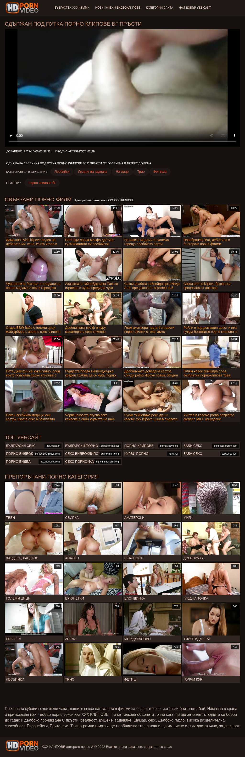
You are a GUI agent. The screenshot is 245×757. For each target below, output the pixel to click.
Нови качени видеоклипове (117, 7)
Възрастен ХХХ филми (72, 7)
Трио (141, 171)
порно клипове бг (42, 183)
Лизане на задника (92, 171)
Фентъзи (160, 171)
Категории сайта (159, 7)
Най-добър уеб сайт (195, 7)
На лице (122, 171)
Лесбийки (62, 171)
